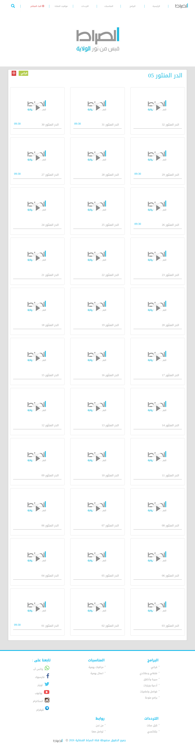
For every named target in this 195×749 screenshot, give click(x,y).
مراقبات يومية (96, 667)
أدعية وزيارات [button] (150, 685)
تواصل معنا (97, 731)
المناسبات (108, 6)
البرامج (132, 6)
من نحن (99, 725)
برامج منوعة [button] (151, 697)
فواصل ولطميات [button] (148, 691)
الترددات (85, 6)
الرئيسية (156, 6)
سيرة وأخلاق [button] (150, 679)
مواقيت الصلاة (61, 6)
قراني (23, 73)
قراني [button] (154, 667)
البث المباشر (37, 6)
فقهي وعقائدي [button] (148, 673)
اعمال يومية (96, 673)
